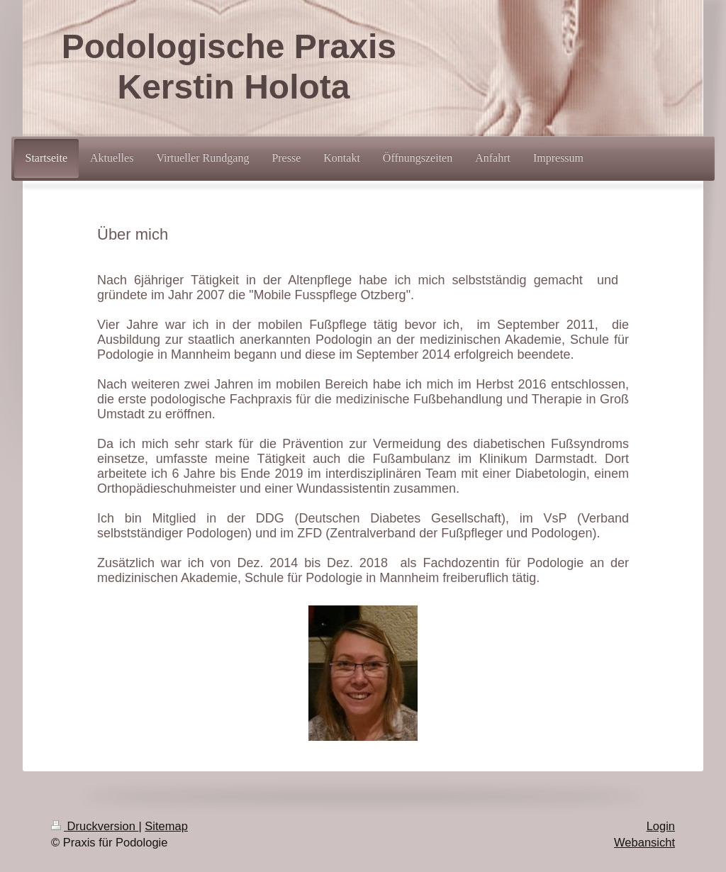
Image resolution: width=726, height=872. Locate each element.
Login (661, 826)
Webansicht (644, 842)
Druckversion (94, 826)
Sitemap (166, 826)
